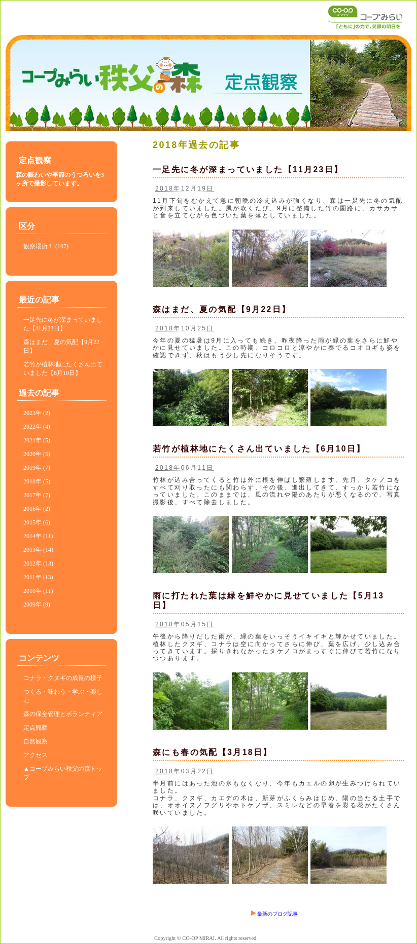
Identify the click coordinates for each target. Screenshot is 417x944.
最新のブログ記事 (274, 914)
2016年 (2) (36, 508)
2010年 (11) (38, 590)
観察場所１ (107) (45, 246)
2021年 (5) (36, 440)
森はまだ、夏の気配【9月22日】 (222, 309)
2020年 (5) (36, 454)
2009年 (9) (36, 604)
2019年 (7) (36, 467)
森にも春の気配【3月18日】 (212, 752)
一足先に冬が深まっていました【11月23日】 (248, 169)
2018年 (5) (36, 481)
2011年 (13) (38, 577)
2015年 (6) (36, 522)
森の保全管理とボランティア (62, 714)
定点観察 (35, 727)
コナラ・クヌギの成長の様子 (62, 678)
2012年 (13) (38, 563)
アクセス (35, 755)
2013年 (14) (38, 549)
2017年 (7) (36, 495)
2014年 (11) (38, 536)
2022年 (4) (36, 426)
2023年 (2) (36, 413)
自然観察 (35, 741)
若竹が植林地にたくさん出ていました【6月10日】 (259, 448)
